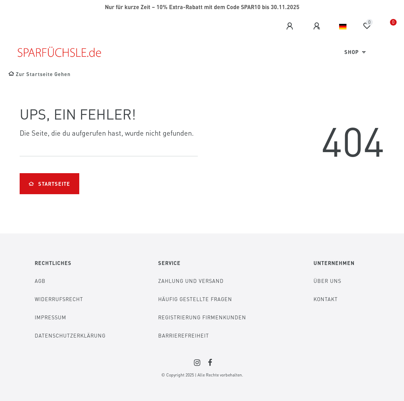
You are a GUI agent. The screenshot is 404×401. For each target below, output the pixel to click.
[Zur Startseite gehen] (39, 74)
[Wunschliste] (367, 26)
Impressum (50, 317)
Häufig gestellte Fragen (195, 299)
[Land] (343, 26)
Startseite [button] (49, 184)
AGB (40, 281)
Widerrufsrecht (59, 299)
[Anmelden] (291, 26)
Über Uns (327, 281)
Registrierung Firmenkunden (202, 317)
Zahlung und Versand (191, 281)
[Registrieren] (318, 26)
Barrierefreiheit (183, 335)
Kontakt (326, 299)
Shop (352, 52)
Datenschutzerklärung (70, 335)
